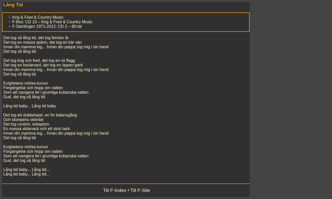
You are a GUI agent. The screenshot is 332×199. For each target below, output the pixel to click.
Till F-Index (114, 190)
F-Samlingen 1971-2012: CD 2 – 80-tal (47, 26)
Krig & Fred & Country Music (37, 17)
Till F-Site (140, 190)
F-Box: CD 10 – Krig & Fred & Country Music (52, 22)
